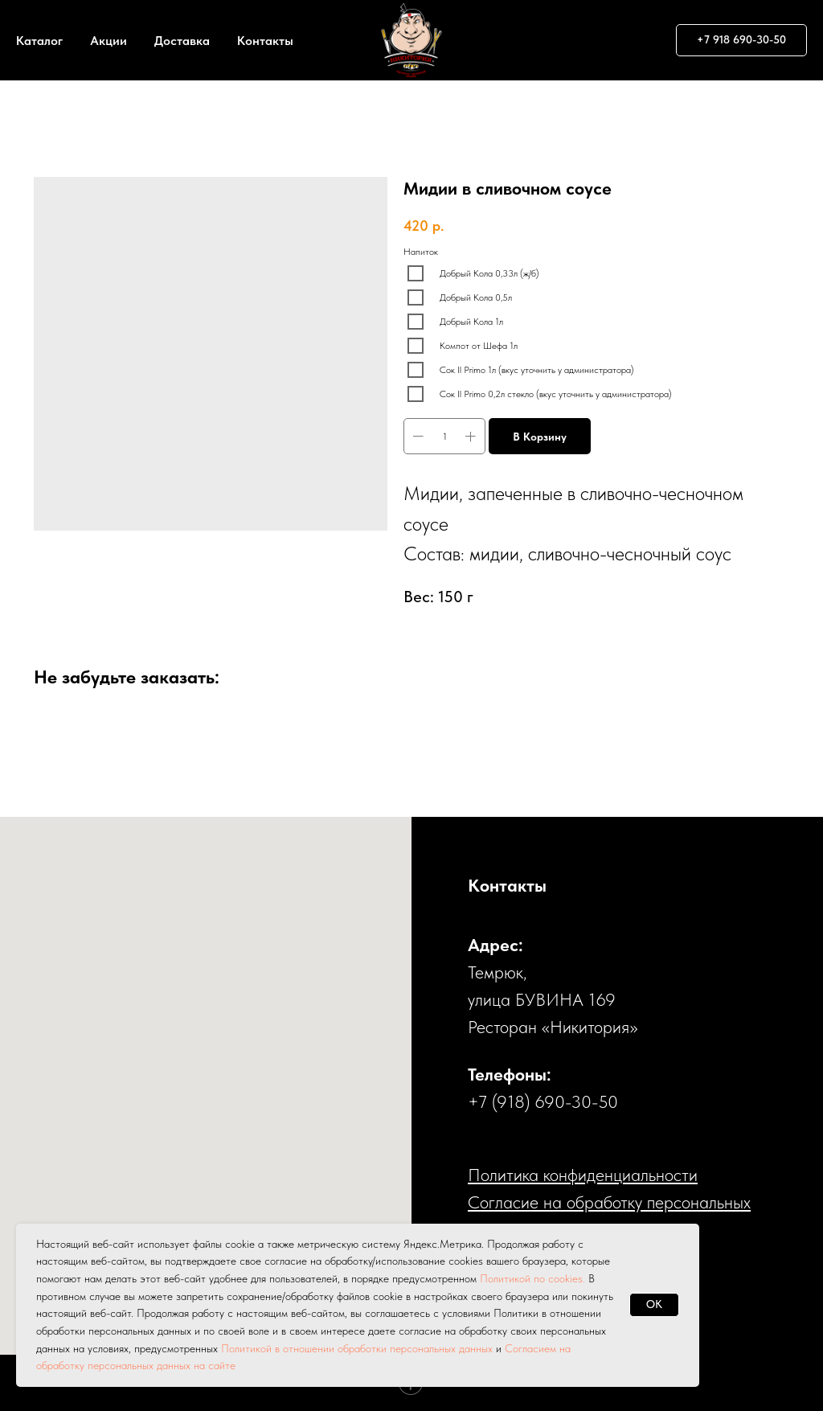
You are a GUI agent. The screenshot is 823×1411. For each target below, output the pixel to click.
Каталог (39, 40)
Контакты (265, 40)
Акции (108, 40)
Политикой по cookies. (534, 1278)
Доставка (182, 40)
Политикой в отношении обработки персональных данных (357, 1348)
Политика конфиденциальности (583, 1174)
